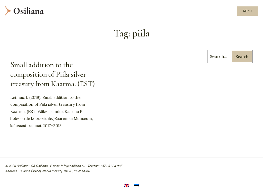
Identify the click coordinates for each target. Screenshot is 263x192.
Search (242, 56)
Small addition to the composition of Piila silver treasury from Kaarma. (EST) (52, 74)
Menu (247, 11)
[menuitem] (127, 186)
